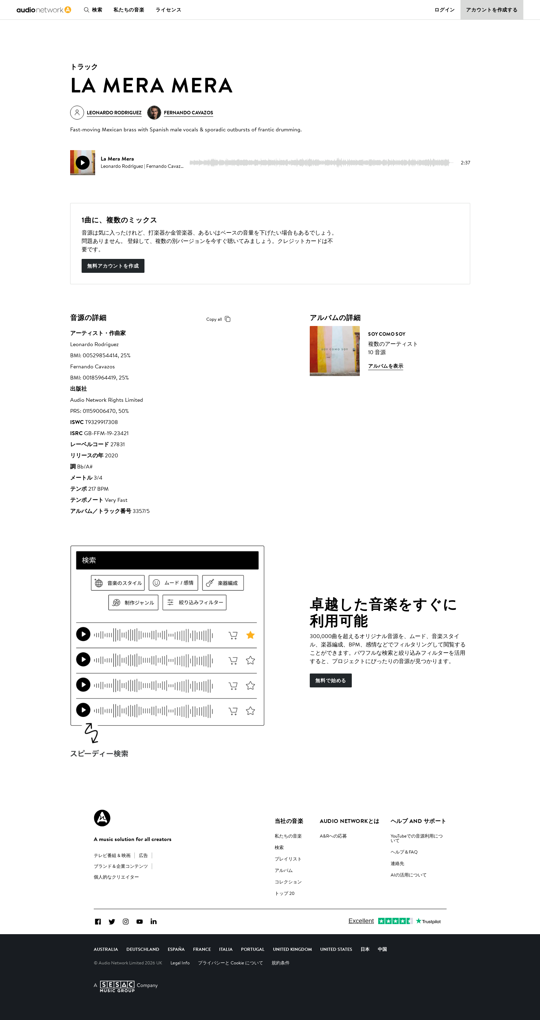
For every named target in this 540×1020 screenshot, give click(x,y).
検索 (91, 9)
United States (336, 949)
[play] (83, 163)
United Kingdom (292, 949)
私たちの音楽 (129, 9)
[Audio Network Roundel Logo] (102, 818)
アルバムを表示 (385, 365)
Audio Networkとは (350, 821)
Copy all (219, 319)
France (202, 949)
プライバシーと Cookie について (230, 963)
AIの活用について (409, 875)
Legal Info (180, 963)
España (176, 949)
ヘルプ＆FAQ (404, 852)
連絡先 (397, 863)
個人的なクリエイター (116, 877)
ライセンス (168, 9)
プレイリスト (288, 859)
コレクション (288, 882)
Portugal (253, 949)
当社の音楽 (289, 821)
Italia (226, 949)
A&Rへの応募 (333, 836)
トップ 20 (284, 893)
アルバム (284, 870)
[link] (44, 9)
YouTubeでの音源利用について (417, 838)
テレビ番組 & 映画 (112, 855)
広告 (143, 855)
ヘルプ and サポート (419, 821)
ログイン (444, 9)
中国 (382, 949)
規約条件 (281, 963)
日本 (364, 949)
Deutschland (142, 949)
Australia (106, 949)
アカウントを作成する (492, 9)
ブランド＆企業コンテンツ (121, 866)
